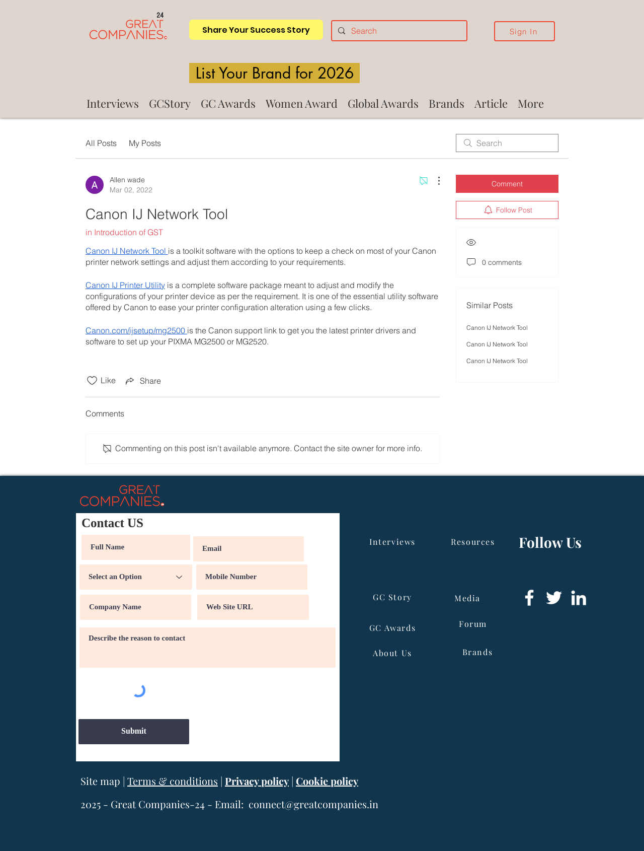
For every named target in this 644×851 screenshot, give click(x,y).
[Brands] (478, 652)
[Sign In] (524, 31)
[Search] (398, 30)
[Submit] (133, 731)
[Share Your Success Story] (256, 30)
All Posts (101, 143)
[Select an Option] (135, 577)
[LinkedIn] (578, 597)
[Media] (468, 598)
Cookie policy (327, 781)
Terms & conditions (172, 781)
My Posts (145, 143)
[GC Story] (393, 597)
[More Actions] (434, 181)
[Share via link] (142, 381)
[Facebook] (529, 597)
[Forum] (474, 624)
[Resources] (474, 542)
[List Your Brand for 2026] (274, 73)
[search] (507, 143)
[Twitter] (554, 597)
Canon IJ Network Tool (497, 327)
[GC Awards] (393, 628)
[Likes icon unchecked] (92, 381)
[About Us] (393, 653)
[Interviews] (393, 542)
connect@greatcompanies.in (313, 804)
